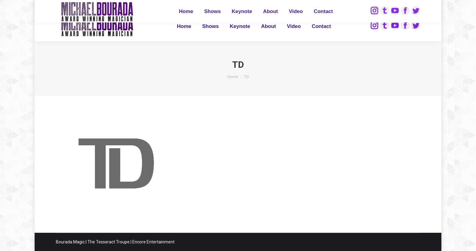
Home (232, 76)
